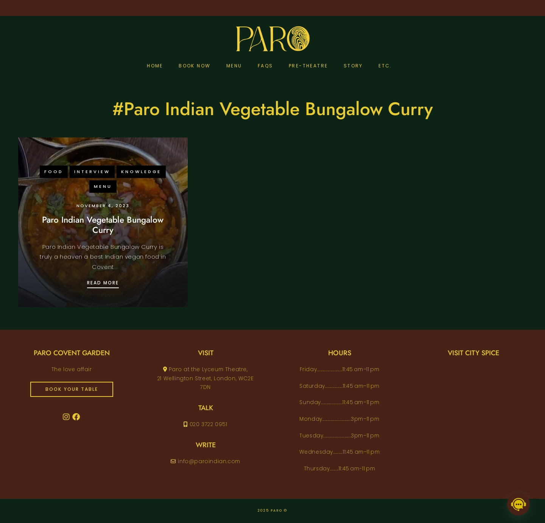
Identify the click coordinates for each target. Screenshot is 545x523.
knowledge (141, 172)
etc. (385, 65)
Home (155, 65)
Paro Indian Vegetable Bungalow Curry (103, 225)
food (53, 172)
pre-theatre (308, 65)
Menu (234, 65)
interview (92, 172)
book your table (71, 389)
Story (353, 65)
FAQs (265, 65)
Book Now (194, 65)
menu (103, 186)
